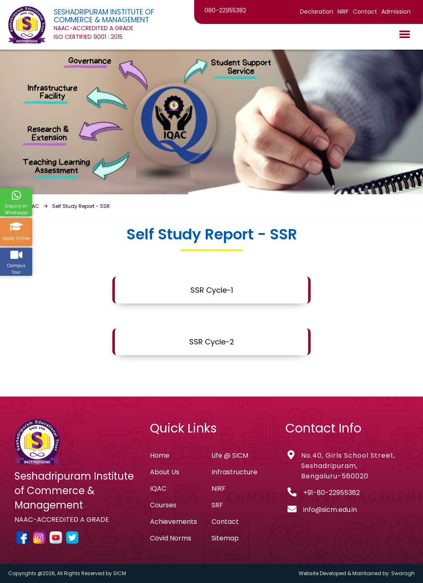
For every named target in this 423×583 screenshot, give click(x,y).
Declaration (316, 11)
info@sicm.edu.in (330, 509)
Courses (163, 505)
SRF (217, 505)
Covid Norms (170, 538)
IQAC (158, 488)
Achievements (173, 521)
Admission (396, 11)
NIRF (343, 11)
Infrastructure (234, 472)
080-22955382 (225, 10)
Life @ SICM (230, 455)
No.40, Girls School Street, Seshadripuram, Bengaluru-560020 (348, 466)
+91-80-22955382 (331, 492)
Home (159, 455)
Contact (365, 11)
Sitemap (225, 538)
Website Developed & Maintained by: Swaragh (357, 573)
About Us (164, 472)
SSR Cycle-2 (211, 342)
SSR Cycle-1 (211, 290)
